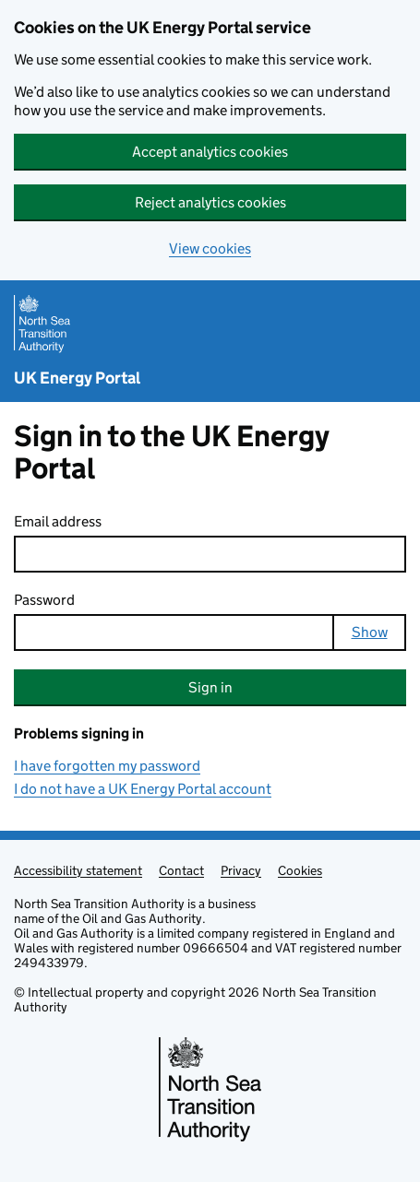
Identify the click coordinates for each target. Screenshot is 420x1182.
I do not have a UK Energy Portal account (142, 789)
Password (44, 600)
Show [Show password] (370, 632)
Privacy (241, 870)
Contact (181, 870)
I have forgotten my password (107, 765)
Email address (58, 521)
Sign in (210, 687)
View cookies (210, 248)
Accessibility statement (78, 870)
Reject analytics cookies (210, 202)
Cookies (300, 870)
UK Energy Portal (77, 378)
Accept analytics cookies (210, 151)
